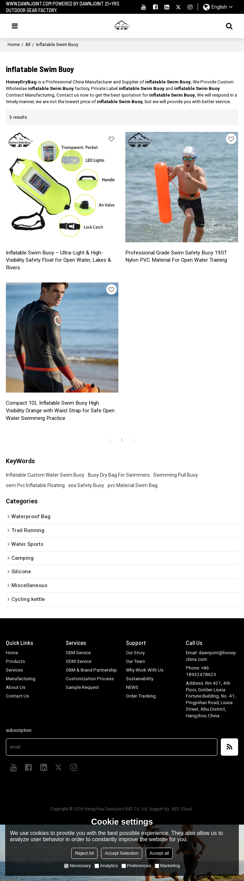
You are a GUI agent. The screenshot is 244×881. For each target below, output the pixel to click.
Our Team (135, 661)
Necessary (77, 865)
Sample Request (82, 687)
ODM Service (79, 661)
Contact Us (17, 696)
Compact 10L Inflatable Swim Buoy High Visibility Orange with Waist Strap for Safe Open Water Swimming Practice (61, 411)
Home (14, 44)
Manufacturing (20, 678)
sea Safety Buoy (86, 485)
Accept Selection (121, 853)
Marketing (167, 865)
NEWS (132, 687)
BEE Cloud (182, 809)
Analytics (106, 865)
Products (15, 661)
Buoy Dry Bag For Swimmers (119, 475)
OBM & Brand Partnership (91, 670)
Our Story (135, 653)
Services (14, 670)
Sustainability (139, 678)
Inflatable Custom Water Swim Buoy (45, 475)
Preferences (136, 865)
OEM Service (78, 653)
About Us (15, 687)
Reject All (84, 853)
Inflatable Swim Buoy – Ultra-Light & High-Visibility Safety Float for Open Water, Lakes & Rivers (59, 260)
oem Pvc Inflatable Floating (35, 485)
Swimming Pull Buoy (175, 475)
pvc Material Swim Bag (132, 485)
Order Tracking (141, 696)
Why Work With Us (144, 670)
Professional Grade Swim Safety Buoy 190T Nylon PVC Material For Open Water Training (176, 256)
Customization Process (90, 678)
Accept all (159, 853)
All (27, 44)
